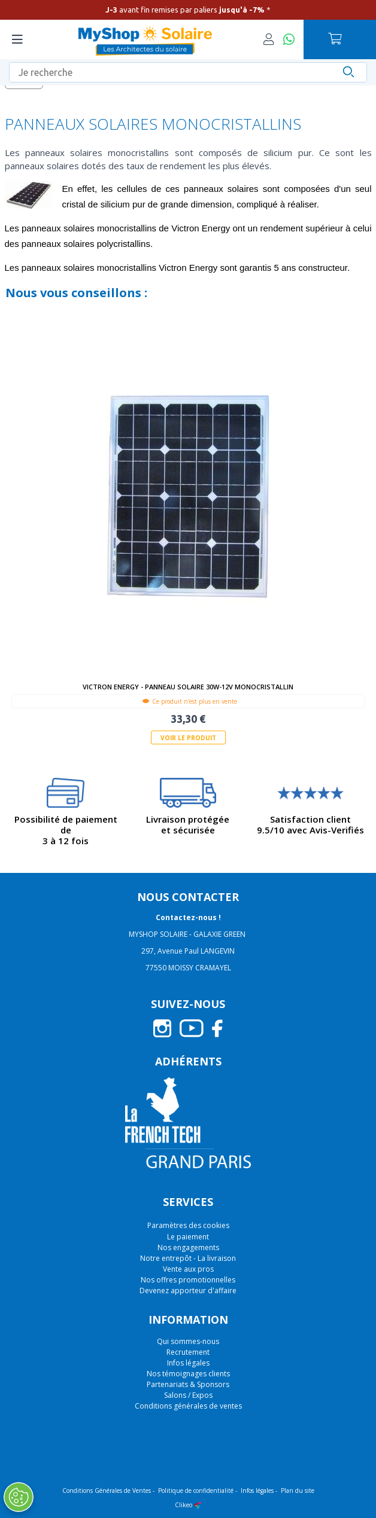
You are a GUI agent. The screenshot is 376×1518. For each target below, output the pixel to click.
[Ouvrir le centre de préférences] (18, 1497)
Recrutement (188, 1352)
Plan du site (297, 1490)
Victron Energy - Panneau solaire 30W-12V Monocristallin (188, 686)
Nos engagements (188, 1247)
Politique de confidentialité (196, 1490)
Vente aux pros (188, 1269)
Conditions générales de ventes (188, 1406)
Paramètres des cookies (188, 1225)
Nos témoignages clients (188, 1374)
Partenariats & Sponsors (188, 1384)
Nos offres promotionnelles (188, 1280)
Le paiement (188, 1237)
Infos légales (188, 1363)
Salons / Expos (188, 1395)
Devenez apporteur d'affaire (188, 1290)
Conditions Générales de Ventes (106, 1490)
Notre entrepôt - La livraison (188, 1258)
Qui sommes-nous (188, 1341)
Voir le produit (188, 738)
